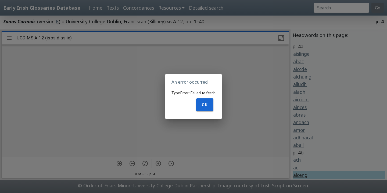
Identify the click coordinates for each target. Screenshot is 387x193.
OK (205, 105)
